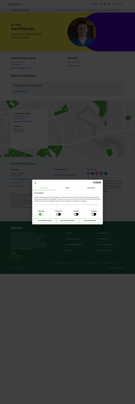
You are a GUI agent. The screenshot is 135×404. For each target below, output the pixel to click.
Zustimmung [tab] (44, 187)
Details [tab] (67, 187)
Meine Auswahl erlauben (67, 220)
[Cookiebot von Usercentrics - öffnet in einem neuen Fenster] (94, 182)
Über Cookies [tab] (91, 187)
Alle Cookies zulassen (90, 220)
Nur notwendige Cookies (45, 220)
